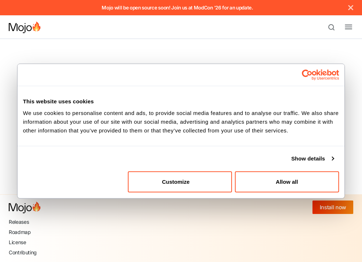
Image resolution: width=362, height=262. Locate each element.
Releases (19, 222)
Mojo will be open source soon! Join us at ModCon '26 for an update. (177, 8)
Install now (333, 207)
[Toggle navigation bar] (342, 27)
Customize (180, 181)
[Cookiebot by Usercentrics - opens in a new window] (307, 75)
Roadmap (20, 232)
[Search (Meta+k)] (335, 27)
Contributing (23, 252)
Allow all (287, 181)
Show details (308, 158)
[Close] (350, 7)
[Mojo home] (24, 207)
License (17, 242)
